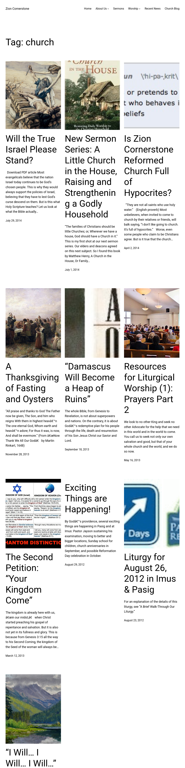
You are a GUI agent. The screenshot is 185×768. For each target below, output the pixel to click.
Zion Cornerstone (17, 8)
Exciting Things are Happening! (88, 498)
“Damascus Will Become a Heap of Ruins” (90, 382)
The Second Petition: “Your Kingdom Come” (29, 579)
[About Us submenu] (108, 8)
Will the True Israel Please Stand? (31, 149)
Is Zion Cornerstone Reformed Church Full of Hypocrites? (148, 165)
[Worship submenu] (139, 8)
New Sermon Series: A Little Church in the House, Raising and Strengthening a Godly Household (91, 176)
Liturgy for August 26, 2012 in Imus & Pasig (150, 573)
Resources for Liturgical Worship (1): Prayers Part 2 (149, 388)
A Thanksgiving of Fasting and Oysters (32, 382)
